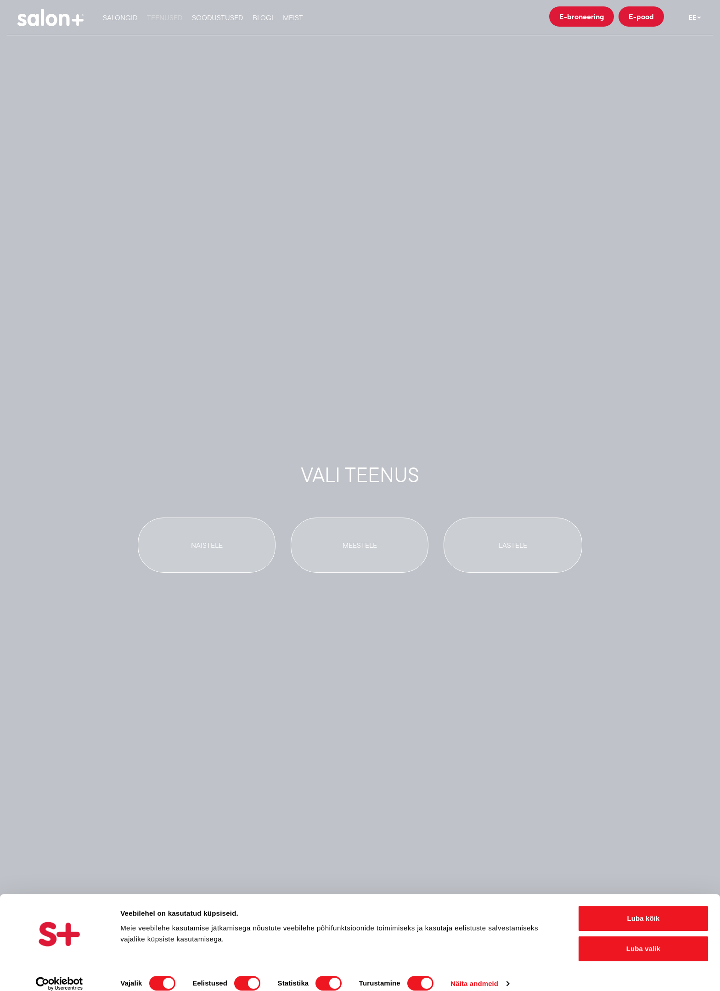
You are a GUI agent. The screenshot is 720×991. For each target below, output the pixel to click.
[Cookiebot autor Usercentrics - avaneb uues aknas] (59, 973)
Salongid (120, 17)
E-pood (641, 16)
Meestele (360, 545)
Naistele (207, 545)
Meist (293, 17)
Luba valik (643, 938)
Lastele (513, 545)
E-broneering (581, 16)
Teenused (164, 17)
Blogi (263, 17)
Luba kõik (643, 908)
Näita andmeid (474, 973)
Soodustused (217, 17)
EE (695, 17)
